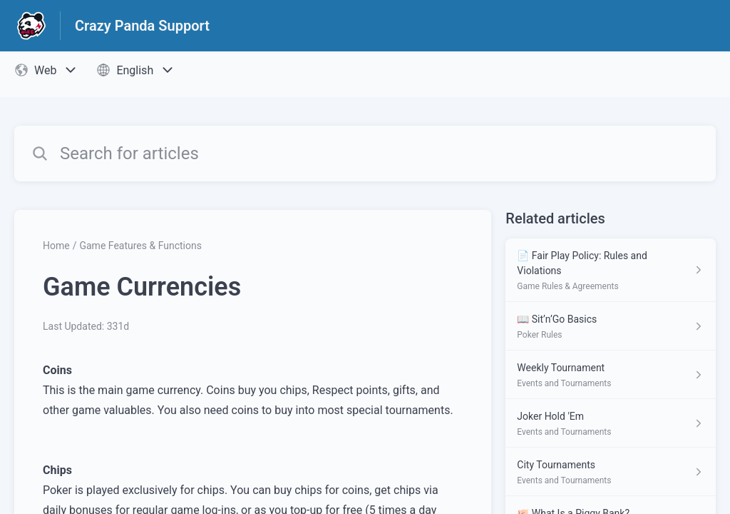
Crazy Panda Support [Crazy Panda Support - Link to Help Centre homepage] (142, 25)
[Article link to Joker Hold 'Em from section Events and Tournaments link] (610, 423)
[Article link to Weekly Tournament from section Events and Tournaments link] (610, 375)
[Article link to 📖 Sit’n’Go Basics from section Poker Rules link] (610, 326)
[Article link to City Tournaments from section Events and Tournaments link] (610, 472)
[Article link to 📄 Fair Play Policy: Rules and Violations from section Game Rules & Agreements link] (610, 270)
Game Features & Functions (140, 245)
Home (56, 245)
